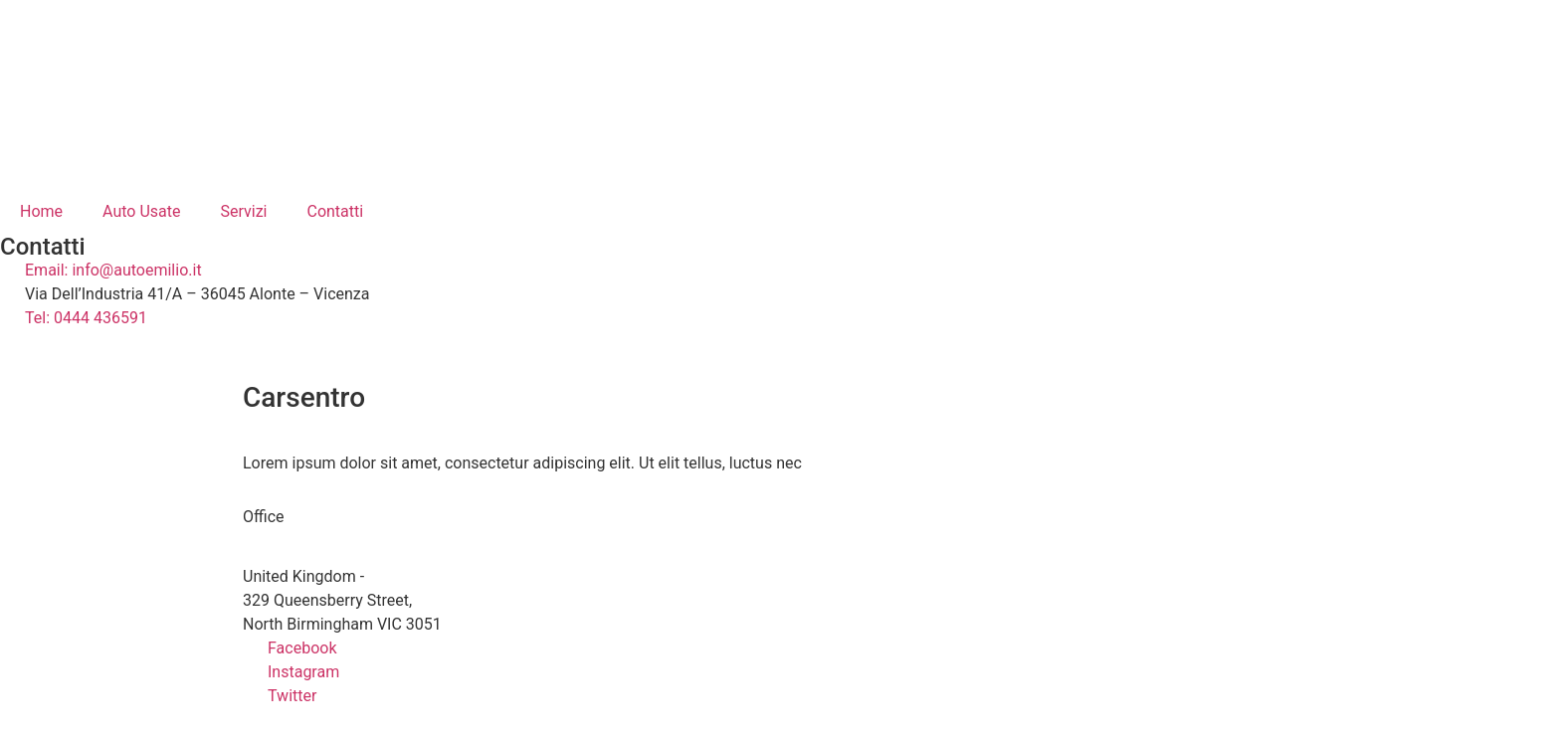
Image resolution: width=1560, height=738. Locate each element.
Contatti (334, 211)
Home (41, 211)
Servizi (243, 211)
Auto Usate (141, 211)
